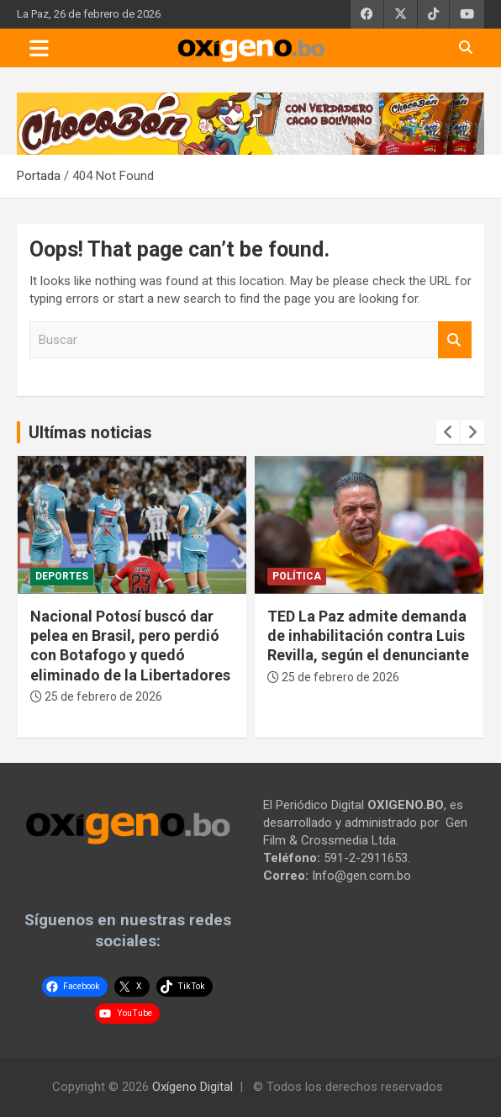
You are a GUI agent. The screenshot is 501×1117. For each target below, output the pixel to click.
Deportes (61, 576)
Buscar (455, 340)
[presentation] (448, 432)
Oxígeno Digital (192, 1086)
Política (296, 576)
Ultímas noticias (90, 432)
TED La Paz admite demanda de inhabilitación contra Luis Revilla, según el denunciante (368, 635)
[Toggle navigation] (39, 48)
